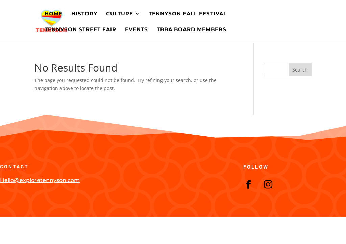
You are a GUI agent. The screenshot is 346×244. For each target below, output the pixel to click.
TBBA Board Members (191, 30)
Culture (119, 14)
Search (300, 69)
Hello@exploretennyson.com (40, 180)
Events (136, 30)
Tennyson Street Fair (80, 30)
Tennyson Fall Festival (188, 14)
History (84, 14)
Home (54, 14)
